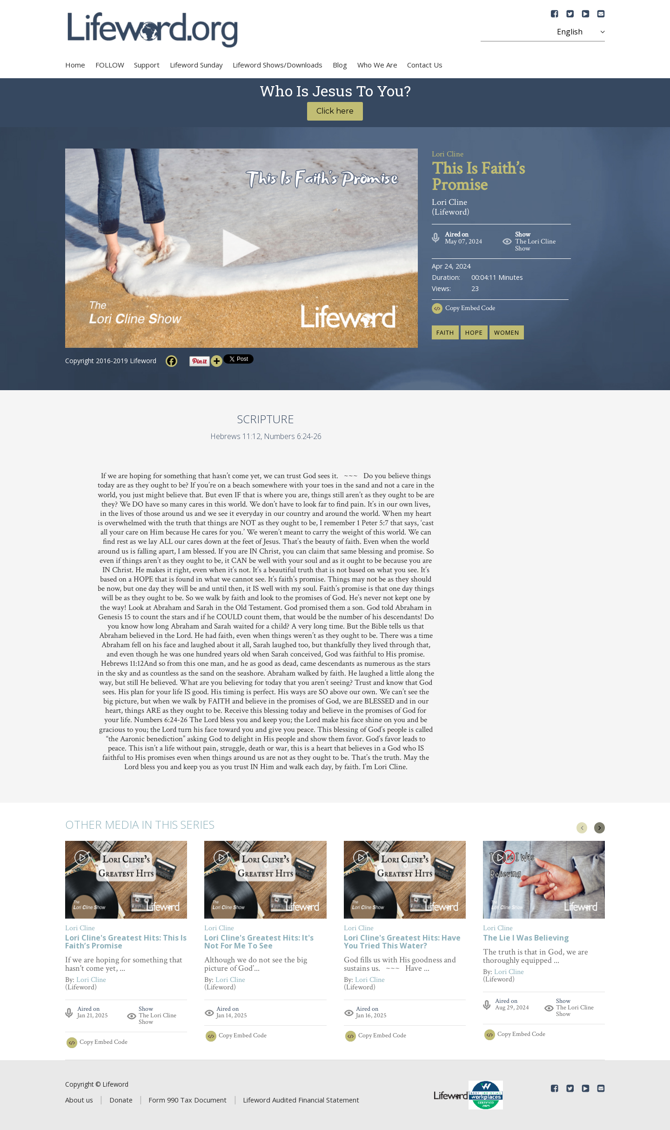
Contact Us (424, 64)
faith (445, 332)
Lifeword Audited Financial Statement (301, 1099)
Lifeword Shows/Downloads (277, 64)
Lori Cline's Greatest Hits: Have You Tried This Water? (402, 942)
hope (474, 332)
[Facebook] (171, 361)
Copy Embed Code (470, 307)
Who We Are (377, 64)
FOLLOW (109, 64)
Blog (340, 64)
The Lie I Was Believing (526, 938)
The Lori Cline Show (535, 245)
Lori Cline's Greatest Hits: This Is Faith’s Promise (126, 942)
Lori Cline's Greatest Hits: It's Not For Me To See (259, 942)
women (506, 332)
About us (79, 1099)
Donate (121, 1099)
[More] (216, 361)
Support (147, 64)
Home (75, 64)
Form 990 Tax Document (187, 1099)
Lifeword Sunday (196, 64)
